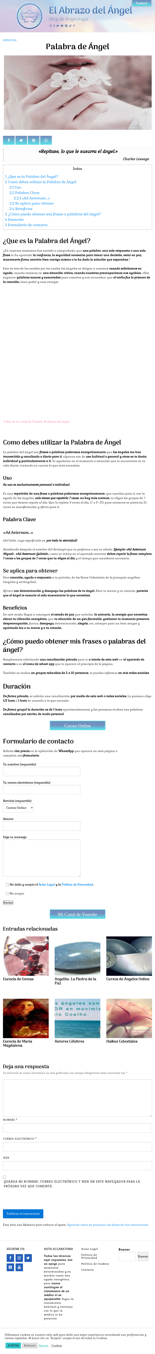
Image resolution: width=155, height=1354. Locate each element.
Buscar (124, 1250)
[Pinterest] (10, 1267)
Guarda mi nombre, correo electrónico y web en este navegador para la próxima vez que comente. (72, 1184)
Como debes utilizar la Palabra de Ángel (40, 182)
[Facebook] (10, 1258)
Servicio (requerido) (18, 804)
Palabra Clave (24, 192)
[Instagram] (19, 1258)
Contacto (87, 1269)
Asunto (41, 822)
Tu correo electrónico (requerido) (41, 786)
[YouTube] (19, 1267)
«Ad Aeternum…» (32, 198)
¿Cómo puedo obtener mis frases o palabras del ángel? (53, 214)
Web (6, 1157)
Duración (14, 219)
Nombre (10, 1119)
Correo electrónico (20, 1138)
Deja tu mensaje (42, 856)
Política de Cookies (95, 1263)
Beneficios (20, 208)
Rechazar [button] (30, 1345)
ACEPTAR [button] (13, 1345)
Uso (15, 187)
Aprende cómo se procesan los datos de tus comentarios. (108, 1225)
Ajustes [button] (44, 1345)
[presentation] (31, 1200)
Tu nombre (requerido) (41, 767)
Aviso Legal (47, 885)
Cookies (56, 1345)
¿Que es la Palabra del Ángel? (31, 176)
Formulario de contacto (26, 225)
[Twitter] (28, 1258)
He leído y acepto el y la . (48, 885)
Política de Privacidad (77, 885)
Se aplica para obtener (31, 203)
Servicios (9, 40)
